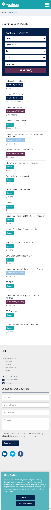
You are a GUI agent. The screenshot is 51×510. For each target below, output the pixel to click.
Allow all (25, 497)
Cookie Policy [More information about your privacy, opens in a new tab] (8, 491)
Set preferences (25, 503)
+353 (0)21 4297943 (11, 380)
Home (4, 12)
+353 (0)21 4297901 (11, 376)
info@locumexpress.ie (12, 383)
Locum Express (10, 4)
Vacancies (13, 12)
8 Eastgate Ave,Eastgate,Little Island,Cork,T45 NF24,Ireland (11, 365)
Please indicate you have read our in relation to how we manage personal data (23, 434)
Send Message (10, 443)
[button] (25, 38)
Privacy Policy (37, 433)
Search (25, 70)
